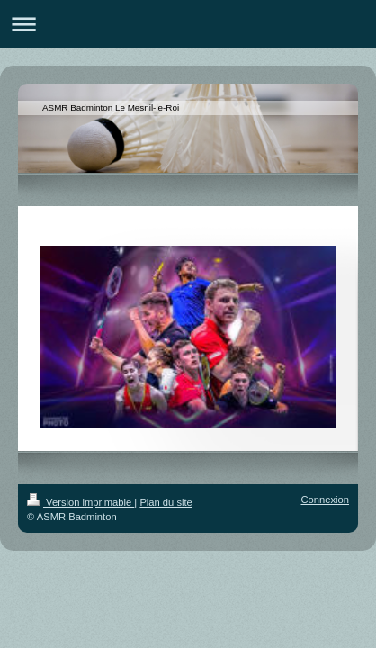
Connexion (325, 499)
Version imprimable (80, 502)
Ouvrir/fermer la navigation (188, 23)
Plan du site (165, 502)
